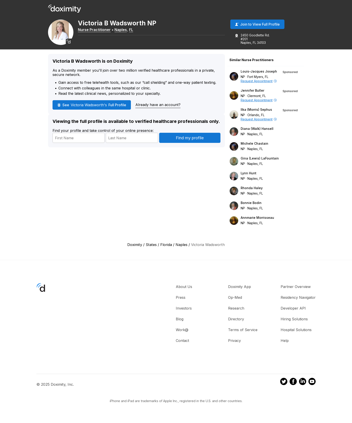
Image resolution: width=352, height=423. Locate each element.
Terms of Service (242, 331)
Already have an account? (157, 106)
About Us (184, 288)
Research (236, 310)
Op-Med (235, 299)
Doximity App (239, 288)
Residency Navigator (298, 299)
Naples (122, 30)
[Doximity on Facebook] (293, 384)
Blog (179, 321)
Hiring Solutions (294, 321)
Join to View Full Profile (257, 24)
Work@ (182, 331)
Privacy (234, 342)
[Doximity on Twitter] (283, 384)
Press (180, 299)
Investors (184, 310)
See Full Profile (91, 106)
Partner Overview (296, 288)
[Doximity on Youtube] (312, 384)
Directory (236, 321)
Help (285, 342)
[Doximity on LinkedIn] (302, 384)
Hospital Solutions (296, 331)
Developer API (293, 310)
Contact (182, 342)
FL (133, 30)
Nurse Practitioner (95, 30)
